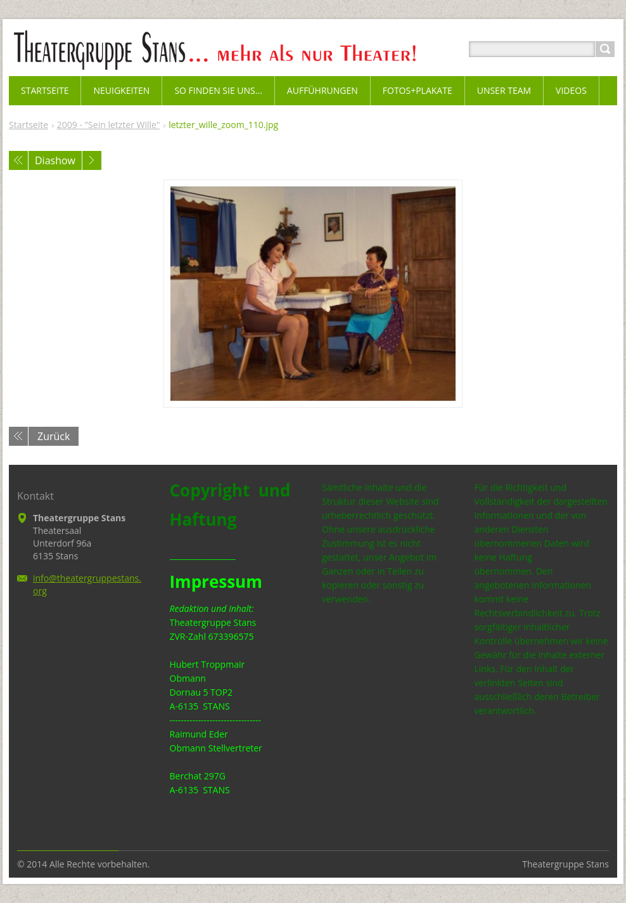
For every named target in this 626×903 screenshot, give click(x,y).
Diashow (55, 160)
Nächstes (91, 160)
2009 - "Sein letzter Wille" (108, 125)
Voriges (18, 160)
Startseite (28, 125)
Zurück (53, 436)
